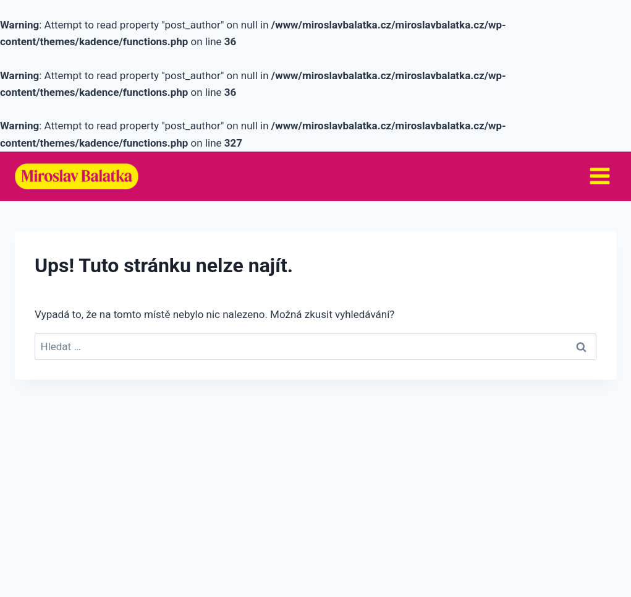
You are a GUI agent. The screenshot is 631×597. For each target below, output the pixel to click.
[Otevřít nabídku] (599, 176)
